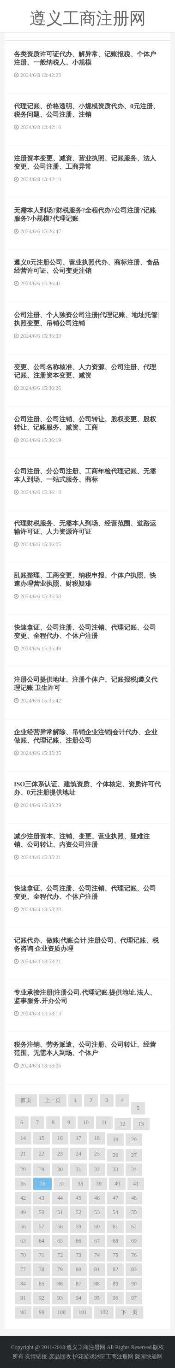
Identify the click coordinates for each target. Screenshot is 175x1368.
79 (60, 1269)
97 (134, 1298)
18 (97, 1138)
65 (60, 1241)
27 (134, 1155)
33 (115, 1169)
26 (115, 1155)
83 (134, 1269)
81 (97, 1269)
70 (23, 1255)
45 (78, 1198)
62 (134, 1226)
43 (41, 1198)
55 (134, 1212)
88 (97, 1283)
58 (60, 1226)
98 (23, 1312)
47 (115, 1198)
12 (123, 1123)
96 (115, 1298)
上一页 (52, 1100)
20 (134, 1139)
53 (97, 1212)
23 (60, 1153)
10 (86, 1122)
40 (117, 1183)
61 (115, 1226)
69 (134, 1241)
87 (78, 1283)
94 (78, 1298)
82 (115, 1269)
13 (141, 1123)
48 (134, 1198)
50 (41, 1212)
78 (41, 1269)
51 (60, 1212)
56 (23, 1226)
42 (23, 1198)
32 (97, 1169)
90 (134, 1283)
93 (60, 1298)
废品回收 (60, 1356)
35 (23, 1183)
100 (61, 1312)
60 (97, 1226)
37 (62, 1183)
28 (23, 1169)
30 (60, 1169)
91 (23, 1298)
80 (78, 1269)
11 (104, 1122)
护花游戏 (83, 1356)
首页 (25, 1100)
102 (104, 1312)
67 (97, 1241)
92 (41, 1298)
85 (41, 1283)
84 (23, 1283)
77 (23, 1269)
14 (23, 1138)
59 (78, 1226)
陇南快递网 (149, 1356)
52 (78, 1212)
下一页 (129, 1312)
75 (115, 1255)
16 (60, 1138)
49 (23, 1212)
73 (78, 1255)
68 (115, 1241)
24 (78, 1153)
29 (41, 1169)
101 (82, 1312)
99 (41, 1312)
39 (99, 1183)
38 (80, 1183)
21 (23, 1153)
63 (23, 1241)
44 (60, 1198)
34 (134, 1169)
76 (134, 1255)
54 (115, 1212)
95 (97, 1298)
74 (97, 1255)
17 (78, 1138)
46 (97, 1198)
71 (41, 1255)
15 (41, 1138)
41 (136, 1183)
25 (97, 1153)
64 (41, 1241)
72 (60, 1255)
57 (41, 1226)
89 (115, 1283)
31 (78, 1169)
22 (41, 1153)
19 (115, 1139)
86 (60, 1283)
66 (78, 1241)
